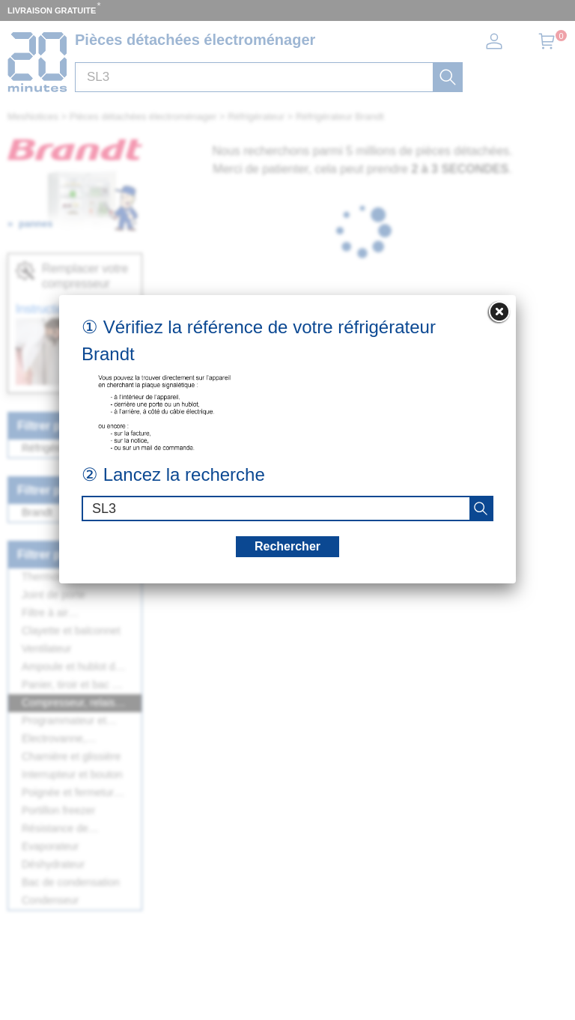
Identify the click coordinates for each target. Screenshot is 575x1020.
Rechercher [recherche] (287, 546)
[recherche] (480, 508)
